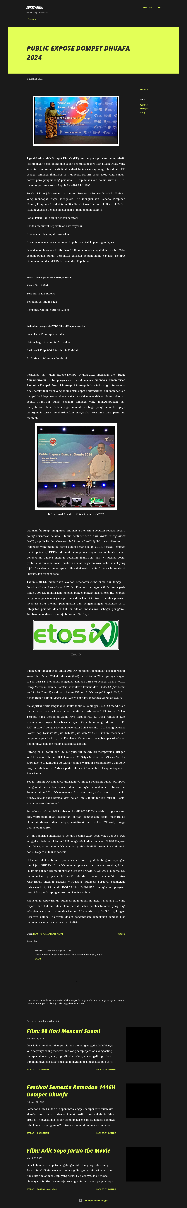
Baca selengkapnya (106, 1069)
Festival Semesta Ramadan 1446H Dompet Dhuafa (71, 1090)
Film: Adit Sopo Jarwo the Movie (68, 1150)
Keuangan (144, 108)
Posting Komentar (47, 1189)
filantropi (144, 105)
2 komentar (43, 1069)
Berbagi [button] (144, 89)
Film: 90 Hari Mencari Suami (63, 1031)
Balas (38, 958)
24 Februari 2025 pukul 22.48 (57, 950)
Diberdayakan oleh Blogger (93, 1200)
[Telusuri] (147, 7)
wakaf (142, 112)
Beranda (32, 19)
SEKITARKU (34, 7)
